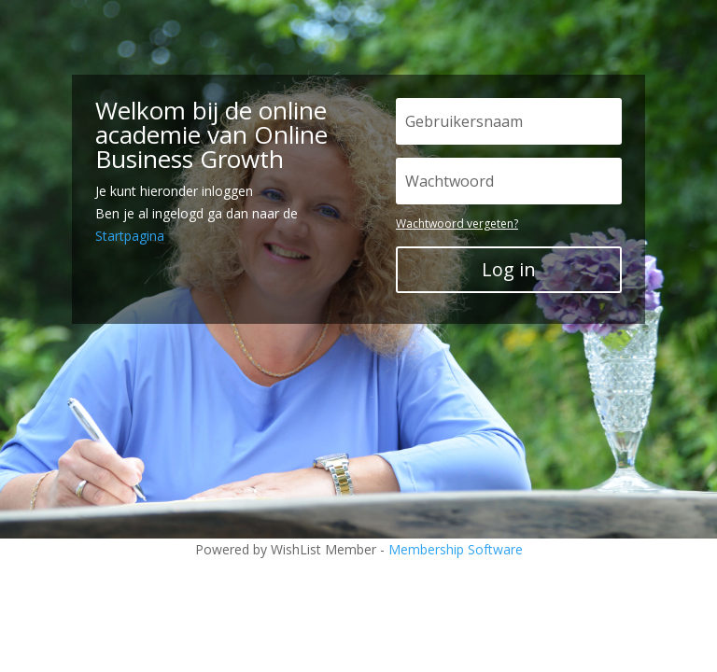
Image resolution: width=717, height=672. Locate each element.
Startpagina (129, 236)
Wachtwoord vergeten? (457, 223)
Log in (509, 269)
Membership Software (455, 549)
